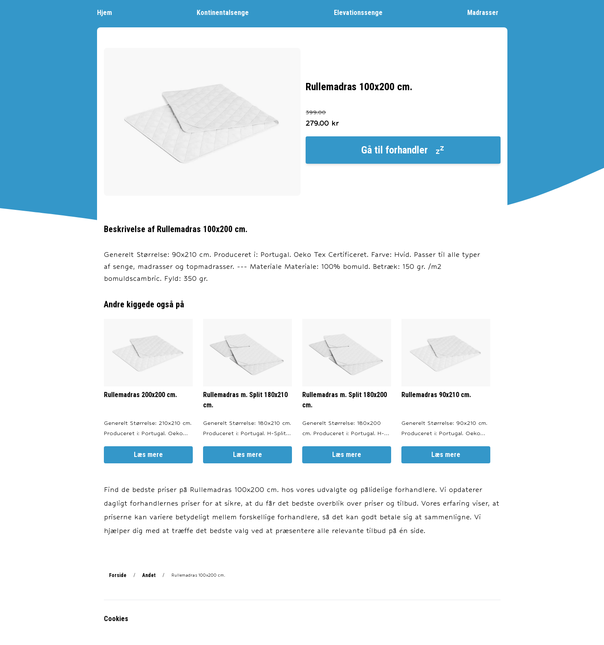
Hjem (109, 12)
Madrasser (487, 12)
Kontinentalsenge (227, 12)
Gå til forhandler (403, 150)
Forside (118, 575)
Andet (149, 575)
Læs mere (148, 455)
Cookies (116, 619)
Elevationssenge (362, 12)
